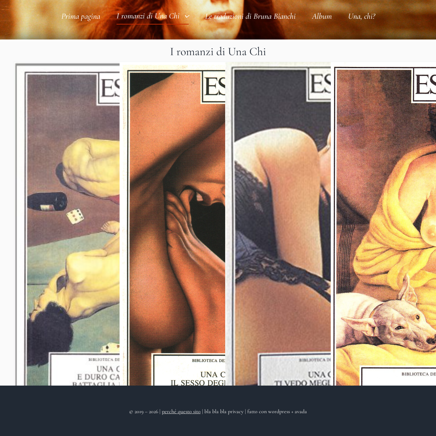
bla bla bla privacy (224, 411)
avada (301, 411)
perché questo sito (181, 411)
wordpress (279, 411)
